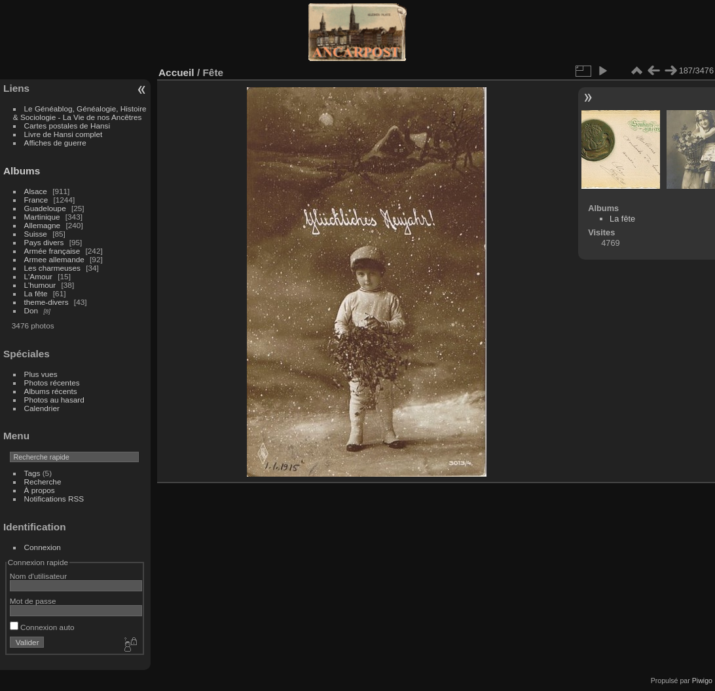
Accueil (176, 72)
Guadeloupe (45, 208)
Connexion (42, 547)
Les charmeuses (52, 268)
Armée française (52, 251)
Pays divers (44, 242)
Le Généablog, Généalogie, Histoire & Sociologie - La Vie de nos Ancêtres (80, 112)
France (36, 199)
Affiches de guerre (55, 142)
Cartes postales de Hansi (67, 125)
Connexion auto (42, 627)
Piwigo (702, 680)
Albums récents (50, 391)
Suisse (35, 233)
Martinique (42, 216)
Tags (32, 473)
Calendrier (42, 408)
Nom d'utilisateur (38, 576)
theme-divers (46, 302)
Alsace (35, 191)
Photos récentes (52, 382)
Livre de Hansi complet (63, 134)
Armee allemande (54, 259)
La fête (36, 293)
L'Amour (38, 276)
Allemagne (42, 225)
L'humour (40, 285)
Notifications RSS (54, 498)
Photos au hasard (54, 399)
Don (31, 310)
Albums (21, 170)
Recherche (43, 481)
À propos (39, 490)
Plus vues (41, 374)
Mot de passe (33, 601)
